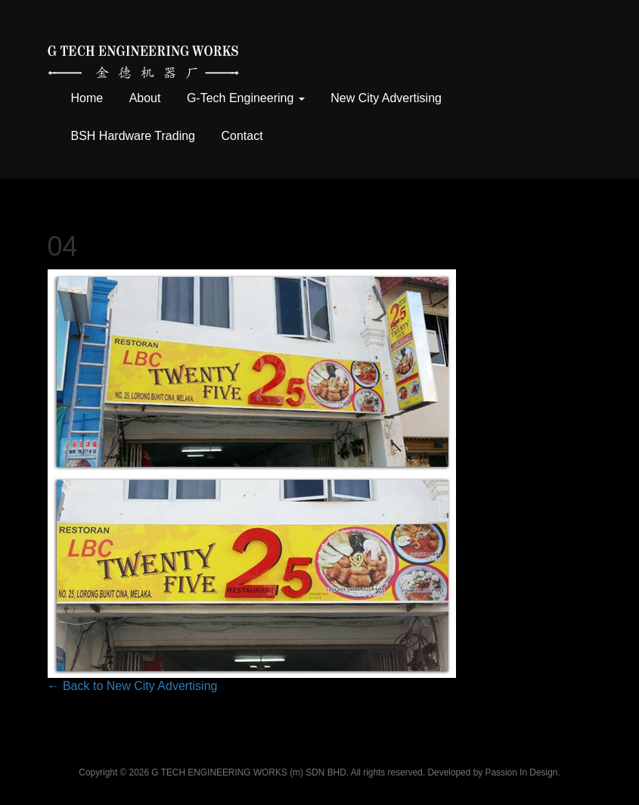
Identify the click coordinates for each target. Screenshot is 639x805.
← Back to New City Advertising (133, 685)
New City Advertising (386, 98)
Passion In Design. (522, 772)
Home (87, 98)
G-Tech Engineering (246, 98)
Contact (241, 135)
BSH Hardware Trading (133, 135)
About (145, 98)
